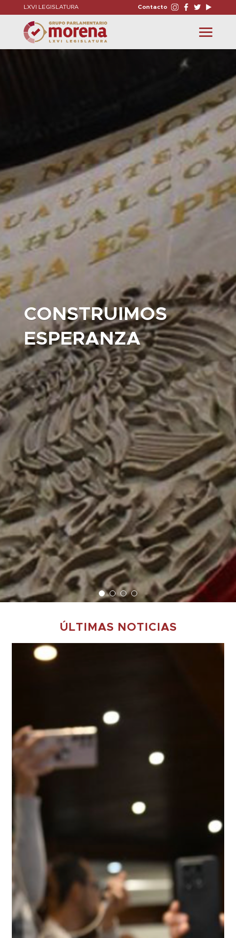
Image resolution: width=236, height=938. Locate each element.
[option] (118, 320)
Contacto (152, 7)
